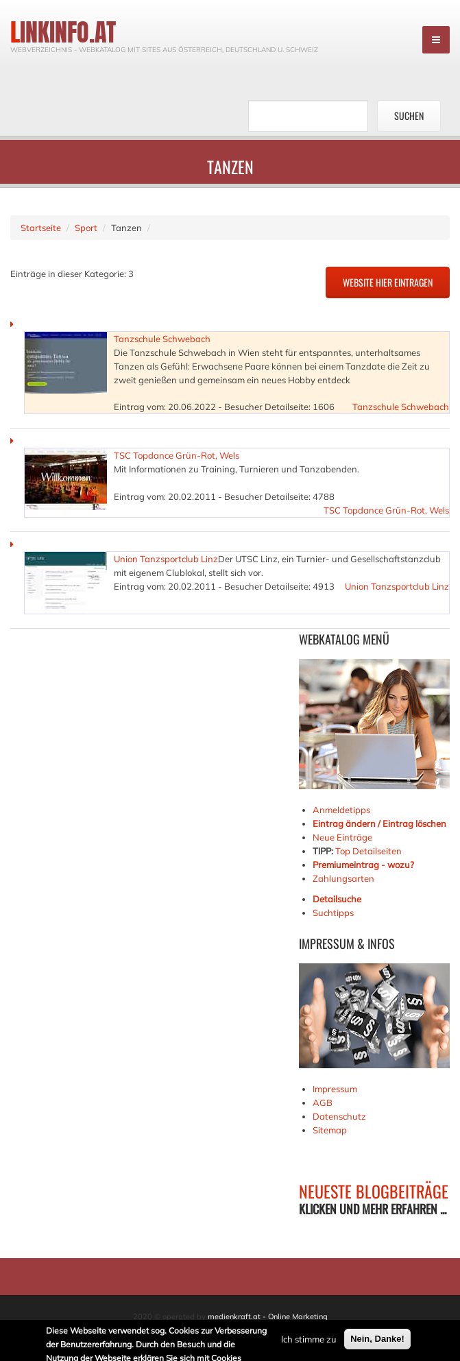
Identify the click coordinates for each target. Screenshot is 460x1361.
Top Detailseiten (368, 850)
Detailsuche (337, 898)
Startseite (41, 227)
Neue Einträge (342, 837)
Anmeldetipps (341, 809)
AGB (322, 1102)
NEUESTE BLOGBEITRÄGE (373, 1191)
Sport (86, 227)
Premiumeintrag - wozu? (363, 864)
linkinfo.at (63, 32)
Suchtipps (333, 912)
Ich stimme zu (309, 1340)
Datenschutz (339, 1116)
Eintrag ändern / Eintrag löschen (379, 823)
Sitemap (330, 1129)
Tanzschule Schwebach (162, 338)
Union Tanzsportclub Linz (166, 558)
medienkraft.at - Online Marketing (268, 1316)
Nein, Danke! (377, 1340)
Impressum (335, 1088)
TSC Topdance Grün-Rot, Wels (176, 455)
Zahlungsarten (343, 878)
